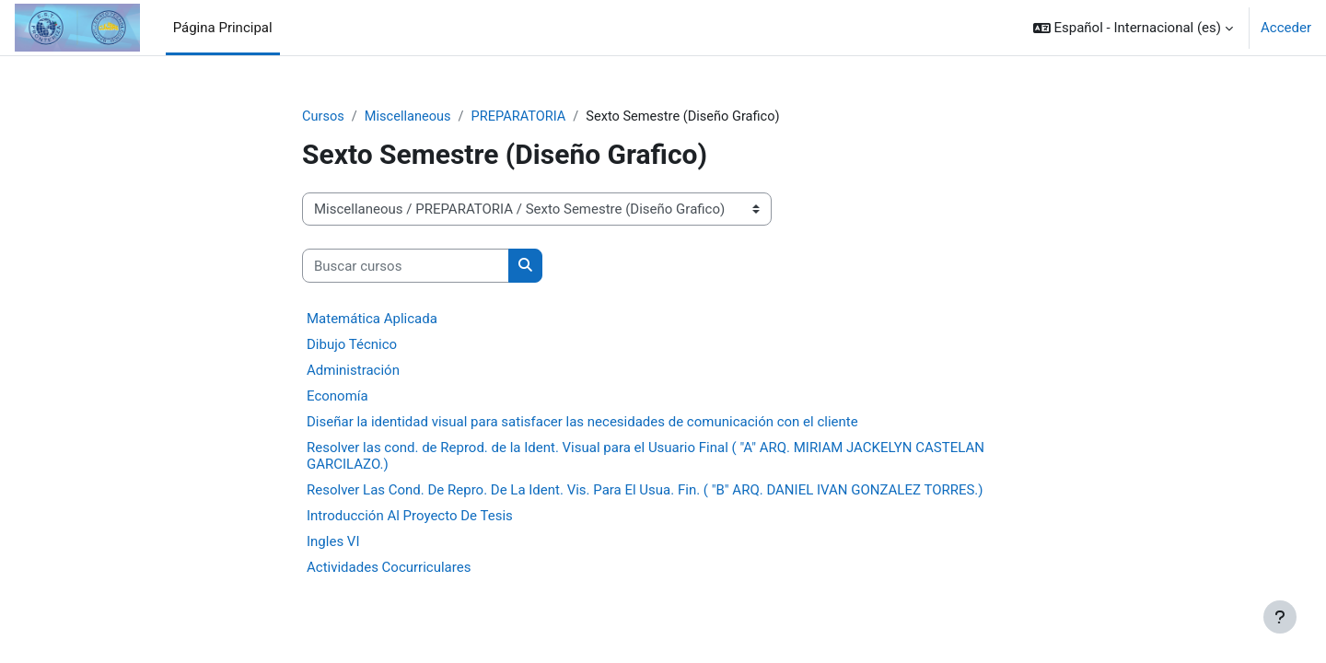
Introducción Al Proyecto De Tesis (410, 516)
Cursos (323, 117)
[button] (1133, 27)
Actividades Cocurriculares (389, 568)
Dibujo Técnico (352, 345)
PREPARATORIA (524, 117)
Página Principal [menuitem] (223, 27)
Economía (337, 397)
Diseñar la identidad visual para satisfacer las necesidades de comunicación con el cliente (582, 422)
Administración (353, 371)
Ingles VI (333, 542)
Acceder (1286, 27)
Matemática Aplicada (372, 319)
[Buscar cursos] (405, 267)
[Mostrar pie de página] (1280, 617)
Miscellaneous (410, 117)
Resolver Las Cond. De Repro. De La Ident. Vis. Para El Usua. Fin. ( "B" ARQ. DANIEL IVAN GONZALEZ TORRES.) (645, 491)
